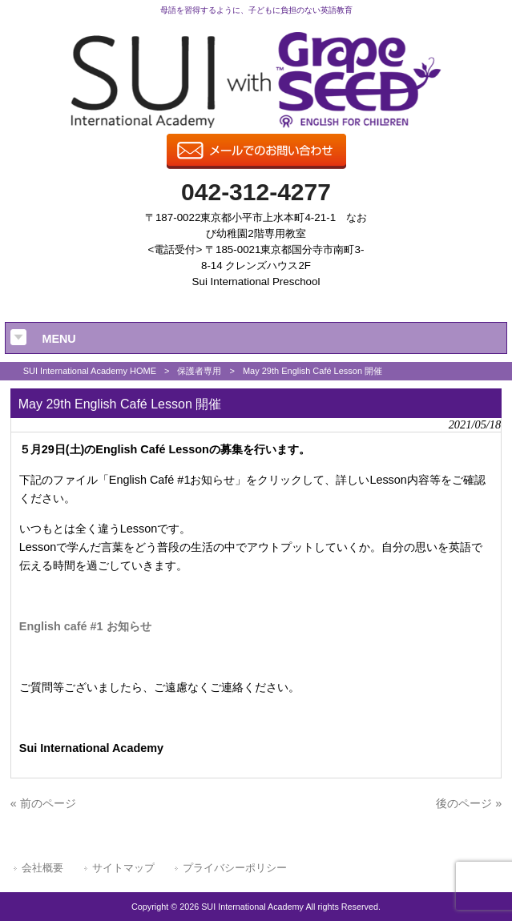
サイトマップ (123, 868)
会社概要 (42, 868)
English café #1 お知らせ (85, 626)
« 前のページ (43, 803)
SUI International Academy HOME (89, 371)
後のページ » (469, 803)
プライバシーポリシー (235, 868)
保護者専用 (199, 371)
